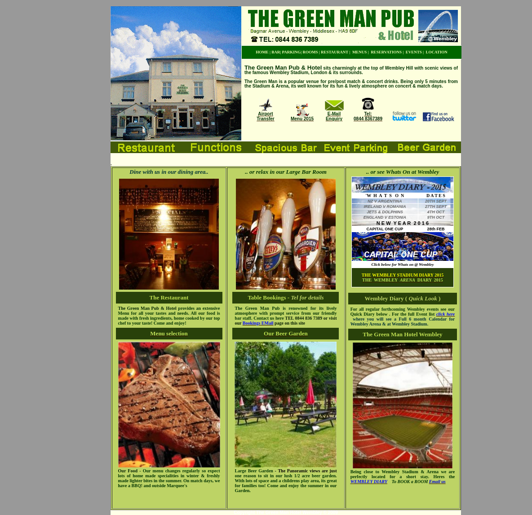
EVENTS (414, 52)
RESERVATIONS (386, 52)
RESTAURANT (334, 52)
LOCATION (437, 52)
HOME (262, 52)
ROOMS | (310, 52)
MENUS (359, 52)
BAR (275, 52)
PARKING (291, 52)
